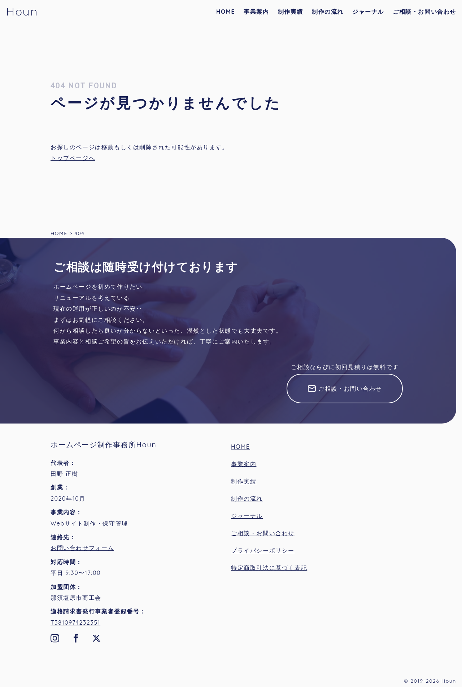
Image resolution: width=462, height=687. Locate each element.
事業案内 (256, 11)
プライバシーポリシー (263, 550)
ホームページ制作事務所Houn (103, 444)
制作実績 (290, 11)
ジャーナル (368, 11)
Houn (22, 11)
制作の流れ (328, 11)
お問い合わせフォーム (82, 547)
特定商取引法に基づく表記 (269, 567)
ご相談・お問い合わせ (424, 11)
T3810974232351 (75, 622)
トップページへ (73, 157)
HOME (225, 11)
